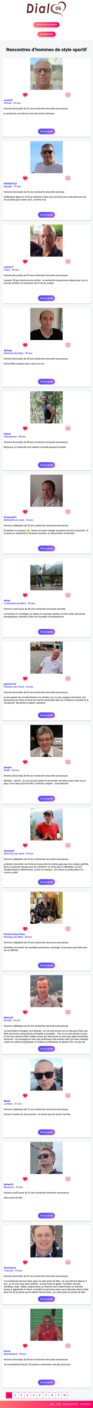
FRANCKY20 (10, 183)
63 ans (29, 686)
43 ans (29, 853)
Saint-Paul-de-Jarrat (14, 853)
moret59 (8, 100)
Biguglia (8, 186)
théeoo (7, 433)
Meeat (7, 1101)
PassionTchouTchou (14, 934)
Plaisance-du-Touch (14, 686)
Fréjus (7, 269)
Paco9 (7, 1351)
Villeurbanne (10, 436)
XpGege (8, 350)
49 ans (28, 353)
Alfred (7, 600)
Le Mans (8, 1103)
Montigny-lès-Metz (13, 937)
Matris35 (8, 1017)
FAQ (52, 1404)
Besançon (9, 1187)
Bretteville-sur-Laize (14, 520)
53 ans (17, 186)
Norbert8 (8, 1184)
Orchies (8, 103)
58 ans (22, 436)
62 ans (16, 103)
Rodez (7, 770)
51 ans (17, 1103)
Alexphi (7, 767)
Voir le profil (46, 131)
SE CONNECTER (46, 34)
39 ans (28, 937)
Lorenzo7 (9, 267)
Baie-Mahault (11, 1354)
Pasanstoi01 (10, 517)
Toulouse (8, 1270)
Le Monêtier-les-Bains (15, 603)
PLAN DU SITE (70, 1404)
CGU (58, 1404)
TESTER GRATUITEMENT (46, 25)
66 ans (15, 770)
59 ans (15, 269)
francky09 (9, 850)
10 (64, 1395)
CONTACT (85, 1404)
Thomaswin (10, 1267)
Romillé (7, 1020)
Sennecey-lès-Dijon (13, 353)
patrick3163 (10, 684)
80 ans (31, 603)
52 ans (16, 1020)
